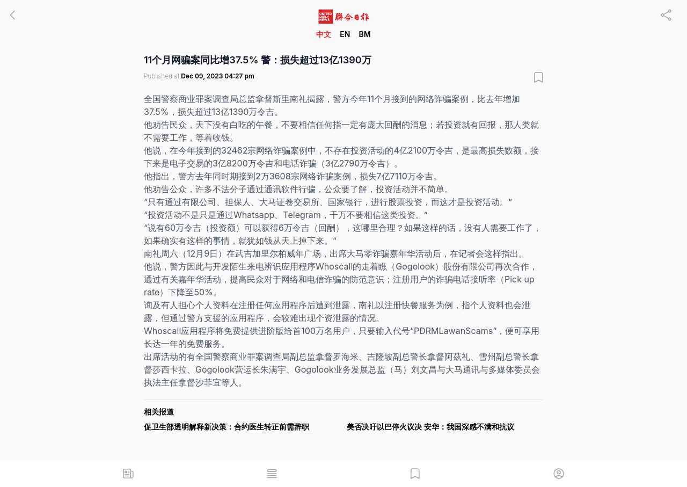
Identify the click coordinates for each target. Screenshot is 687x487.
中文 (323, 34)
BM (364, 34)
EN (345, 34)
